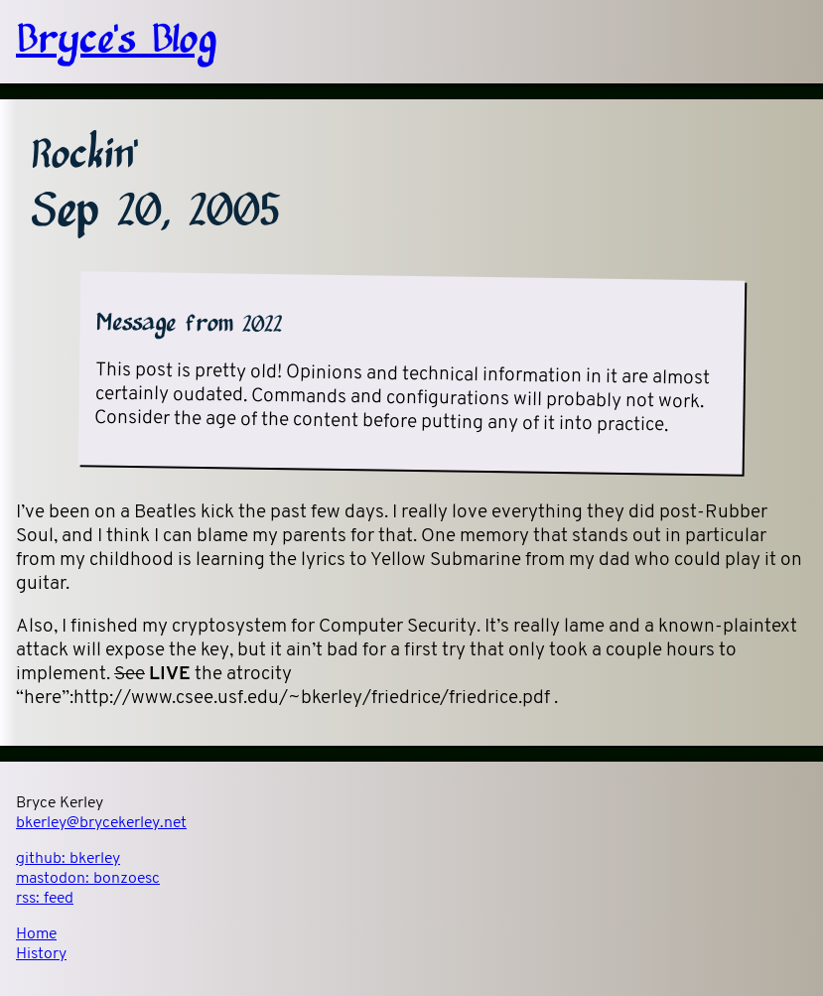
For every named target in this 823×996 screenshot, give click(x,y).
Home (36, 934)
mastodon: (88, 879)
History (41, 954)
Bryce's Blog (116, 42)
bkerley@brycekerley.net (101, 823)
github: (68, 859)
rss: (44, 899)
